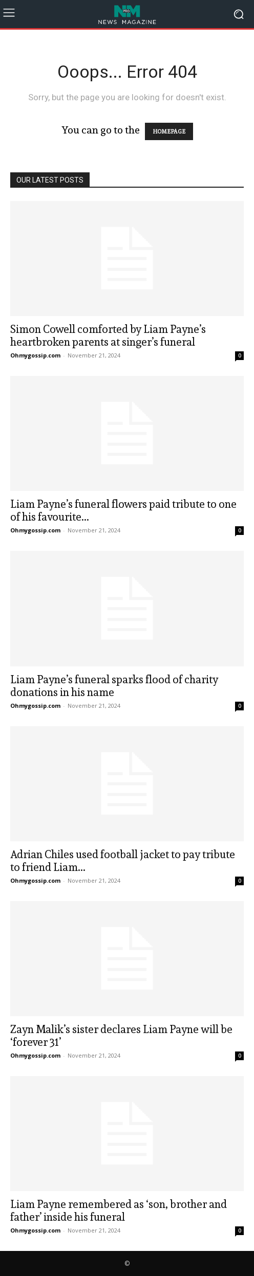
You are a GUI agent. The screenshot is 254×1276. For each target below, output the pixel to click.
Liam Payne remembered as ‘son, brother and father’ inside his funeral (118, 1210)
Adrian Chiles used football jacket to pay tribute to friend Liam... (122, 861)
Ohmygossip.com (35, 355)
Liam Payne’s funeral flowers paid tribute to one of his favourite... (123, 510)
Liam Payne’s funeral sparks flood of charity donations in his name (114, 686)
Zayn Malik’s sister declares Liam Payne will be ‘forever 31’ (121, 1035)
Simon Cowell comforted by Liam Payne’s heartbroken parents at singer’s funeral (108, 335)
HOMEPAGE (169, 131)
